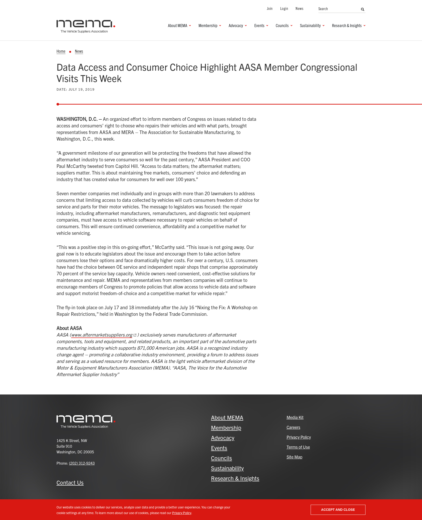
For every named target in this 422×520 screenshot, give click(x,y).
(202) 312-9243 (82, 463)
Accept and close (338, 510)
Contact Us (70, 482)
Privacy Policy (181, 513)
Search (362, 9)
